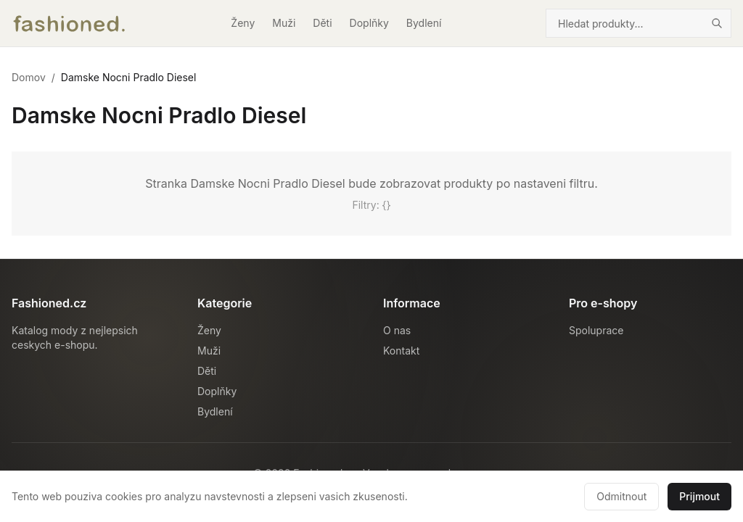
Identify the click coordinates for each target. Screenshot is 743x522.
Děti (322, 23)
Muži (283, 23)
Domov (29, 77)
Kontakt (401, 350)
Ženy (243, 23)
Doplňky (369, 23)
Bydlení (424, 23)
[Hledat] (717, 23)
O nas (397, 330)
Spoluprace (596, 330)
